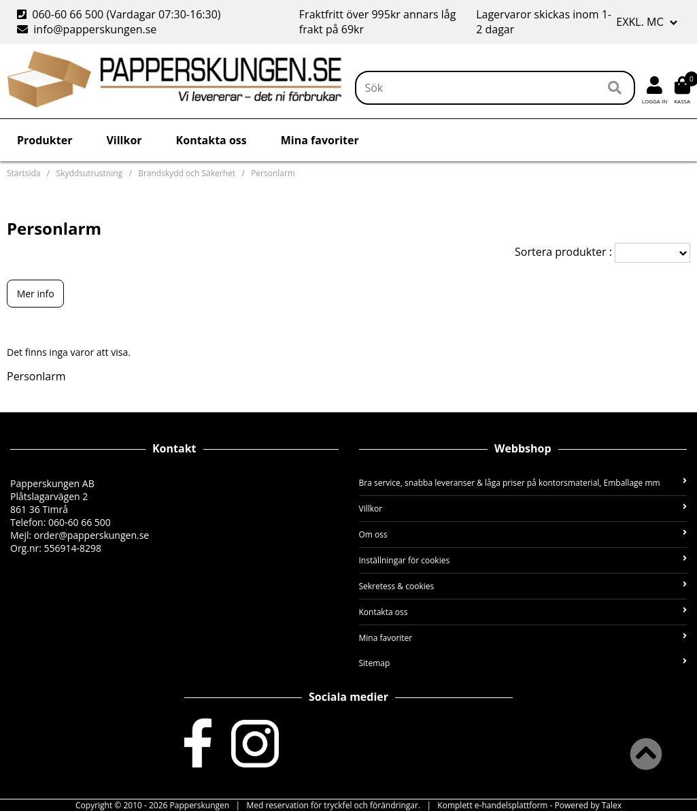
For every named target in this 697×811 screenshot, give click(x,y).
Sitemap (523, 663)
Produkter (44, 140)
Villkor (123, 140)
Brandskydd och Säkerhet (186, 173)
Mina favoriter (320, 140)
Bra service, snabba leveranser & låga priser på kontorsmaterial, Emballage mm (523, 483)
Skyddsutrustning (89, 173)
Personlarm (273, 173)
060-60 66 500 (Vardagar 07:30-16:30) (120, 14)
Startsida (23, 173)
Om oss (523, 534)
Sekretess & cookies (523, 586)
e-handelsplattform (511, 805)
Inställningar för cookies (523, 560)
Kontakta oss (211, 140)
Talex (612, 805)
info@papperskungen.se (86, 29)
